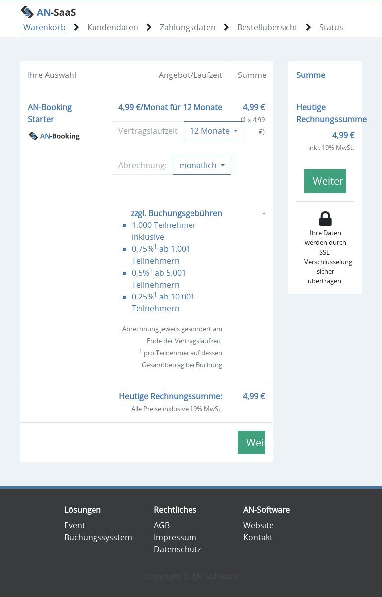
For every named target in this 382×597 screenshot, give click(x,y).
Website (258, 525)
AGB (162, 525)
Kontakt (258, 537)
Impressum (175, 537)
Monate (211, 130)
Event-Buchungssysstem (98, 531)
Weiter (255, 442)
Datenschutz (177, 549)
